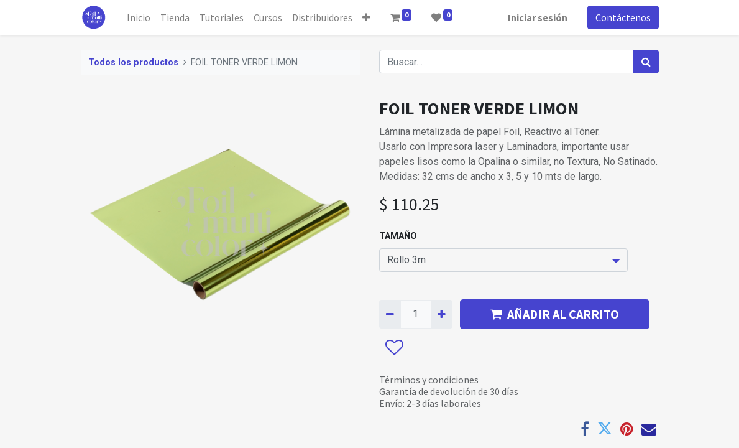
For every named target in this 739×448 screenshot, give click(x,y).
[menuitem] (138, 17)
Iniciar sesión (537, 17)
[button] (366, 17)
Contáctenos (623, 17)
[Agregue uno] (441, 314)
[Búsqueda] (646, 61)
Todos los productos (133, 62)
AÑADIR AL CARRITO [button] (554, 314)
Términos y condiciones (429, 379)
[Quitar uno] (390, 314)
